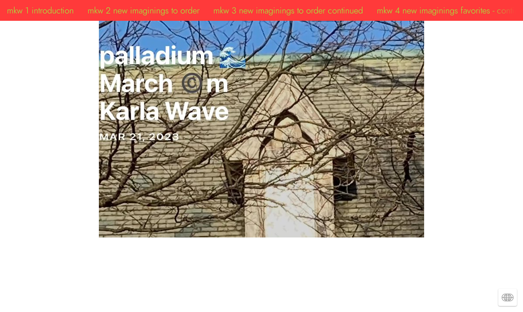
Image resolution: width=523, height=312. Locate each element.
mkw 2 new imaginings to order (143, 10)
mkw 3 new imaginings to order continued (288, 10)
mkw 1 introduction (40, 10)
